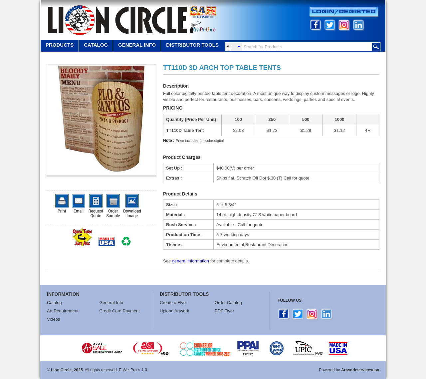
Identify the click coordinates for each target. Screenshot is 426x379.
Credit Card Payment (120, 311)
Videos (53, 319)
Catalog (96, 45)
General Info (111, 302)
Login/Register (344, 12)
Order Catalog (228, 302)
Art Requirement (63, 311)
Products (60, 45)
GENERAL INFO (137, 45)
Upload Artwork (174, 311)
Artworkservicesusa (360, 370)
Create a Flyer (173, 302)
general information (190, 260)
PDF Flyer (224, 311)
